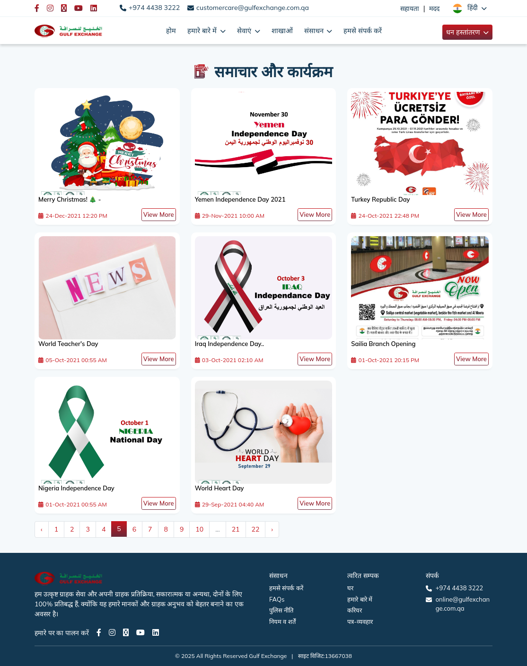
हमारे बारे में (359, 599)
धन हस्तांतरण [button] (464, 31)
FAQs (276, 599)
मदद (434, 8)
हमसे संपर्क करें (362, 30)
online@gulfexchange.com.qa (463, 604)
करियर (354, 610)
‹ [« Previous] (42, 529)
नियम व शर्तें (282, 621)
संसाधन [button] (314, 30)
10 (199, 529)
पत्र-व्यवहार (360, 621)
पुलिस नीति (281, 610)
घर (350, 588)
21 (236, 529)
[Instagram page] (112, 632)
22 (256, 529)
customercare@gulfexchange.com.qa (252, 7)
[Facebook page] (99, 632)
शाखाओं (282, 30)
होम (171, 30)
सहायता (409, 8)
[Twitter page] (126, 632)
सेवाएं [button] (245, 30)
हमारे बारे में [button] (202, 30)
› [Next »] (272, 529)
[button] (469, 8)
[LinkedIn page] (155, 632)
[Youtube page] (140, 632)
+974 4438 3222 (154, 7)
